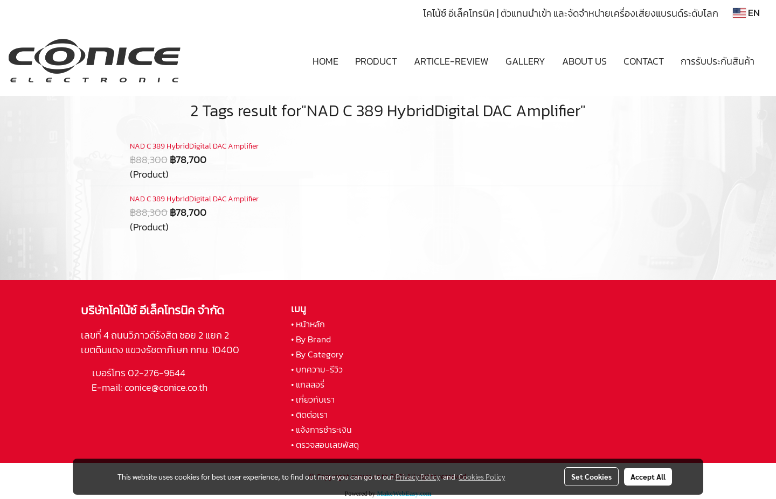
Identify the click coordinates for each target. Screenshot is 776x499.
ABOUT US (584, 61)
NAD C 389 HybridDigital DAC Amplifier (194, 146)
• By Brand (311, 339)
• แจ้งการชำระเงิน (321, 429)
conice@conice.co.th (167, 387)
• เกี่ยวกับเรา (313, 399)
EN (746, 12)
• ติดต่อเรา (309, 414)
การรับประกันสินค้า (717, 61)
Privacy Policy (418, 476)
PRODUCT (376, 61)
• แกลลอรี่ (307, 384)
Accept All (648, 476)
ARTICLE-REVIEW (451, 61)
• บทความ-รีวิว (317, 369)
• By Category (317, 354)
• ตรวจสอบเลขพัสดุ (325, 444)
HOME (325, 61)
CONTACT (643, 61)
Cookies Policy (482, 476)
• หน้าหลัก (308, 324)
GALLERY (525, 61)
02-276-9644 (156, 373)
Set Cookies (591, 476)
